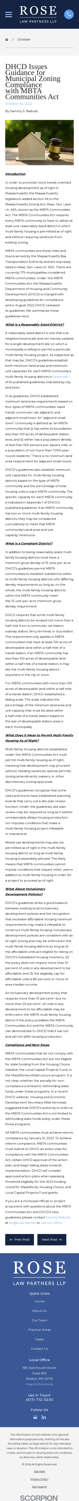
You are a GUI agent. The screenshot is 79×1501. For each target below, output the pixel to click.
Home (39, 1301)
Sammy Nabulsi (58, 1217)
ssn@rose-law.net (22, 1223)
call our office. (52, 1223)
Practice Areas (39, 1330)
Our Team (39, 1320)
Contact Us (39, 1349)
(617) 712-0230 (39, 1399)
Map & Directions (39, 1384)
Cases (39, 1339)
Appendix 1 (61, 377)
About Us (39, 1311)
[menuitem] (39, 1471)
